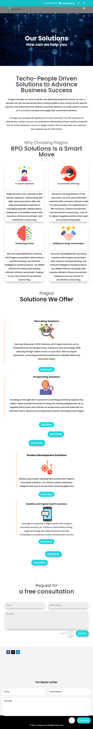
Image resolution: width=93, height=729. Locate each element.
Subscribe (84, 720)
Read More (46, 424)
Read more (47, 369)
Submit (82, 633)
